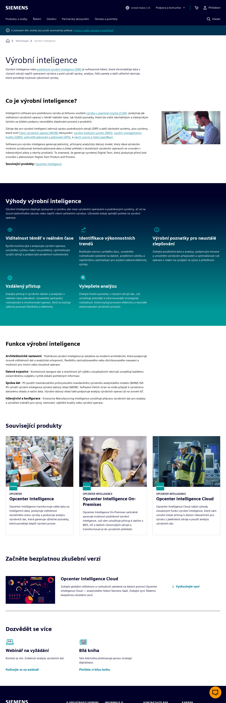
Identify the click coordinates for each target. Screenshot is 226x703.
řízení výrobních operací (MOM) (38, 133)
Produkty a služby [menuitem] (16, 19)
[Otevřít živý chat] (215, 692)
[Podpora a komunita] (170, 7)
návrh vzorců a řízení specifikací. (94, 137)
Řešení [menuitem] (37, 19)
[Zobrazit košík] (196, 7)
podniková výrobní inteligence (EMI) (59, 69)
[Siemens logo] (17, 8)
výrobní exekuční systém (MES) (93, 133)
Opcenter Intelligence (48, 164)
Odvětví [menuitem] (51, 19)
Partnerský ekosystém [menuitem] (75, 19)
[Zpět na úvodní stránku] (8, 41)
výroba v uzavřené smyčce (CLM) (106, 113)
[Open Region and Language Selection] (138, 7)
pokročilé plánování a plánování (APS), (47, 137)
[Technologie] (22, 41)
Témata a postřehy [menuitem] (106, 19)
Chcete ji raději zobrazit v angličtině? (94, 30)
